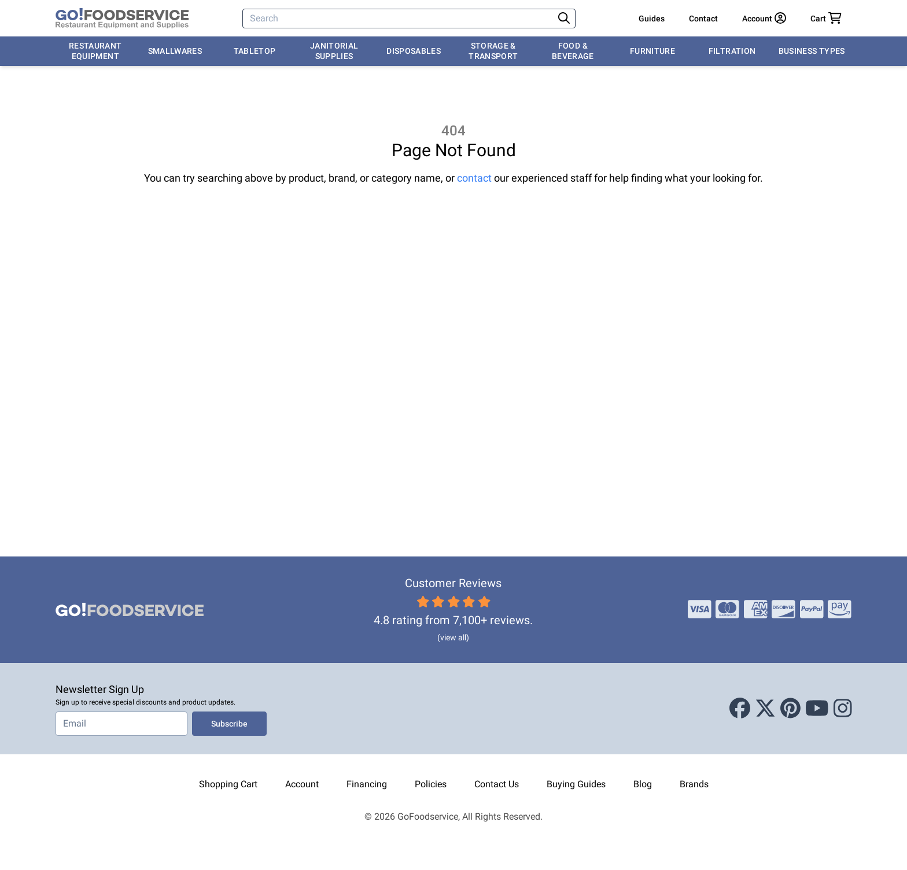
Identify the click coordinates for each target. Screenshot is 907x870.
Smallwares (175, 51)
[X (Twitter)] (765, 708)
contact (474, 178)
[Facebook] (739, 708)
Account (302, 784)
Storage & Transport (493, 51)
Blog (642, 784)
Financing (366, 784)
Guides (652, 18)
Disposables (413, 51)
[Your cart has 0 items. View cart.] (826, 19)
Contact (703, 18)
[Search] (399, 18)
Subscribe (229, 723)
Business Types (812, 51)
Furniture (652, 51)
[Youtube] (817, 708)
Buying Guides (576, 784)
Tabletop (255, 51)
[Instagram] (843, 708)
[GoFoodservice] (122, 18)
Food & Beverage (573, 51)
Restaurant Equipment (95, 51)
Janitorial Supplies (334, 51)
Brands (694, 784)
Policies (431, 784)
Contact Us (496, 784)
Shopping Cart (228, 784)
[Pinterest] (790, 708)
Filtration (732, 51)
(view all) (453, 637)
